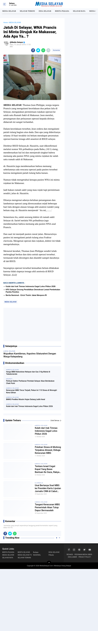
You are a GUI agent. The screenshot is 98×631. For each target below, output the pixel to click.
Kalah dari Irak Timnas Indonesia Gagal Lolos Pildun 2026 (30, 286)
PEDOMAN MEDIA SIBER (83, 554)
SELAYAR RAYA (79, 11)
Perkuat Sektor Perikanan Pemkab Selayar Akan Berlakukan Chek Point (30, 382)
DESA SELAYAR (45, 11)
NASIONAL (37, 555)
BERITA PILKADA (62, 11)
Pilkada (51, 555)
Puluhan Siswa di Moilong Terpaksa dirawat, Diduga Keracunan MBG (48, 450)
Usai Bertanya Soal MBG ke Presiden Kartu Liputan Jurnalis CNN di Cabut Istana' (48, 488)
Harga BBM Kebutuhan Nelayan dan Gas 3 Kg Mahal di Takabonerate (28, 373)
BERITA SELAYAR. (24, 552)
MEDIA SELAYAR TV (25, 555)
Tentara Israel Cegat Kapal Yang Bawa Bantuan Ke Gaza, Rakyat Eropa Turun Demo (47, 469)
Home (5, 22)
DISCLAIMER (72, 557)
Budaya (35, 552)
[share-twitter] (38, 50)
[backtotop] (49, 563)
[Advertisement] (32, 324)
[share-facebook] (33, 50)
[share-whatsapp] (43, 50)
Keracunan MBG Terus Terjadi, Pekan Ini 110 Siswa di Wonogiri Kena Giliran (31, 391)
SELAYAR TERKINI (27, 11)
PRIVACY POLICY (84, 557)
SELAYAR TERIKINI (24, 558)
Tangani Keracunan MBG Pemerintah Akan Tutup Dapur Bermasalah (47, 507)
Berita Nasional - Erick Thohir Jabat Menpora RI (26, 295)
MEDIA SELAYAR (9, 11)
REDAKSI (70, 554)
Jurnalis (39, 483)
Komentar (56, 50)
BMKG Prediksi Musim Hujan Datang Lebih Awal (25, 399)
